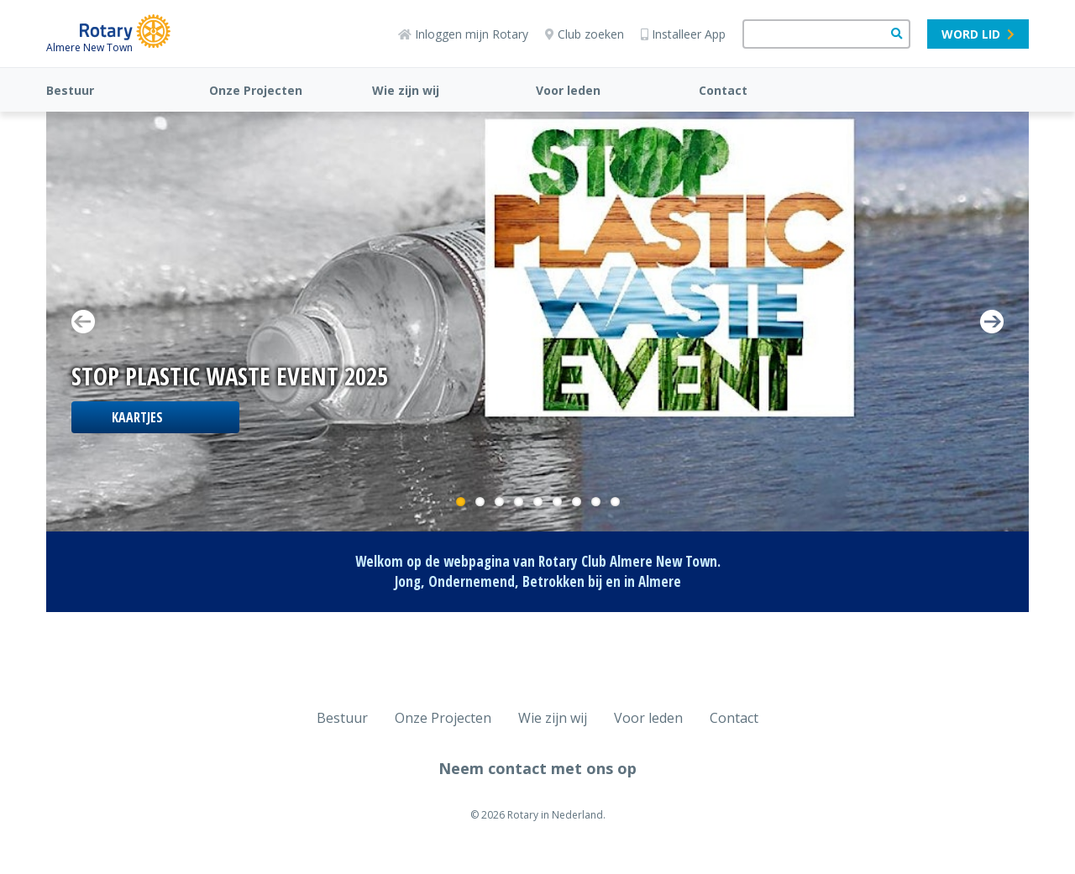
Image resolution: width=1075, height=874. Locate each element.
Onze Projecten (255, 90)
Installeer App (683, 34)
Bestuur (70, 90)
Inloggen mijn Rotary (463, 34)
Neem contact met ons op (537, 768)
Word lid (978, 34)
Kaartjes (137, 417)
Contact (723, 90)
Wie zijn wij (405, 90)
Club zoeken (584, 34)
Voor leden (568, 90)
